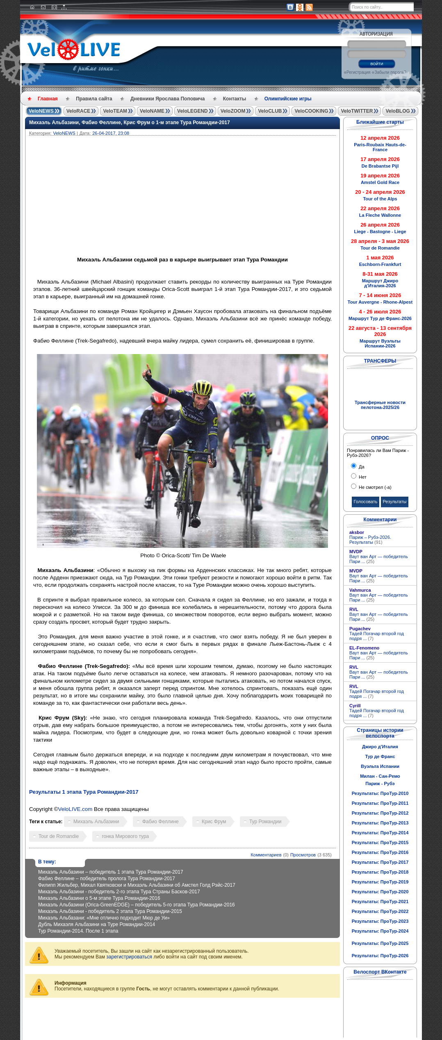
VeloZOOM (233, 111)
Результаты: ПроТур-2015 (380, 842)
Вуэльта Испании (380, 766)
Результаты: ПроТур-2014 (380, 832)
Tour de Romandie (59, 836)
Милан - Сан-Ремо (380, 776)
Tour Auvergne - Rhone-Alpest (380, 302)
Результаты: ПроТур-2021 (380, 901)
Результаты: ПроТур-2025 (380, 943)
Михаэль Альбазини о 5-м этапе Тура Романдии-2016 (99, 898)
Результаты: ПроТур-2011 (380, 803)
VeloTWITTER (357, 111)
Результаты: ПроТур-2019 (380, 881)
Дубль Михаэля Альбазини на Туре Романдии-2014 (96, 924)
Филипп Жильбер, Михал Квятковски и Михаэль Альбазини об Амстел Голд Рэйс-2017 (136, 885)
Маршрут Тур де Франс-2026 (380, 318)
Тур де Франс (380, 756)
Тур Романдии (265, 821)
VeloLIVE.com (75, 809)
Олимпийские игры (288, 99)
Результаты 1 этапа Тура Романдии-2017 (84, 792)
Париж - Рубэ (379, 783)
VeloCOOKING (311, 111)
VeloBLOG (397, 111)
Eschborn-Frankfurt (380, 264)
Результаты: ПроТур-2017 (380, 862)
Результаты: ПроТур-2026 (380, 955)
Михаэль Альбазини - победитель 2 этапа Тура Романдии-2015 (110, 911)
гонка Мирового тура (125, 836)
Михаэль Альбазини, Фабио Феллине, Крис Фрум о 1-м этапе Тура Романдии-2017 (129, 122)
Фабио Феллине (160, 821)
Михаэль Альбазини (96, 821)
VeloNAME (152, 111)
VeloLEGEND (192, 111)
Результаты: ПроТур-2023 (380, 921)
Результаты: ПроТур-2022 (380, 911)
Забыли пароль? (390, 72)
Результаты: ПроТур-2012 (380, 813)
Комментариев (266, 854)
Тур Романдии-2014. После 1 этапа (78, 931)
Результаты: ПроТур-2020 (380, 891)
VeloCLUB (270, 111)
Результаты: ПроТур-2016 (380, 852)
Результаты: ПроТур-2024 (380, 931)
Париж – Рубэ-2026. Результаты (370, 540)
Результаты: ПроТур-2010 (380, 793)
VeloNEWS (41, 111)
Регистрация (358, 72)
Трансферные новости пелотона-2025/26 (380, 405)
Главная (48, 99)
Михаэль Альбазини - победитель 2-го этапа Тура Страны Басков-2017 (119, 892)
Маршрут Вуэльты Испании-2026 (380, 343)
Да (361, 466)
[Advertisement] (222, 197)
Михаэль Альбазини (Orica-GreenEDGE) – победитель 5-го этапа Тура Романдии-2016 (136, 905)
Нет (362, 477)
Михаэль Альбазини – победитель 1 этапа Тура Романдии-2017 (110, 872)
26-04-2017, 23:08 (110, 133)
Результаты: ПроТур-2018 (380, 872)
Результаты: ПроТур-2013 (380, 822)
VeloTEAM (115, 111)
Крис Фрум (214, 821)
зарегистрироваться (129, 957)
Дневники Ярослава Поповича (167, 99)
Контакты (234, 99)
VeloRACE (78, 111)
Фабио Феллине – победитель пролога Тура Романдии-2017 (106, 878)
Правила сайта (94, 99)
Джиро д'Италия (380, 746)
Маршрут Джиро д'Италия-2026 (380, 283)
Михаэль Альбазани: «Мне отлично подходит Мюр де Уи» (104, 918)
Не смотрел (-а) (375, 487)
